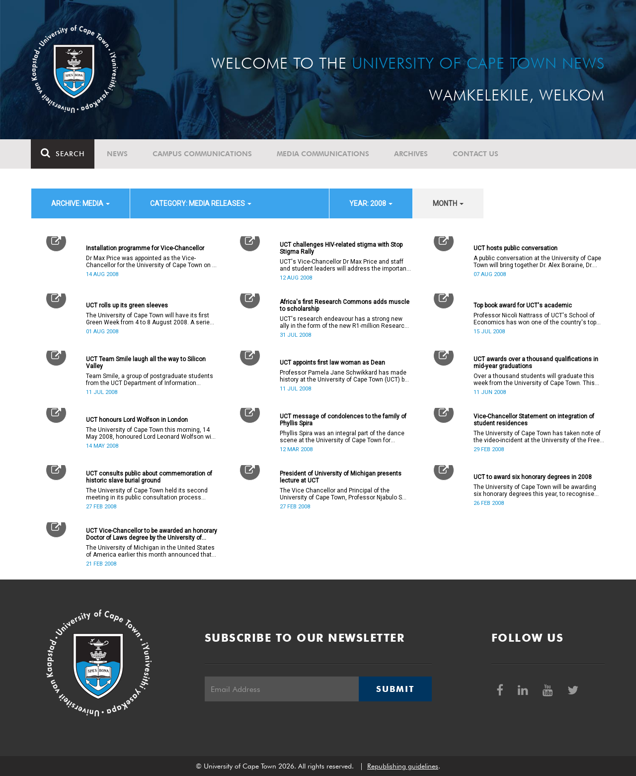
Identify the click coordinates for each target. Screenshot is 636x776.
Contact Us (476, 154)
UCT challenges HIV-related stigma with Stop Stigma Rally (341, 248)
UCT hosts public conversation (515, 248)
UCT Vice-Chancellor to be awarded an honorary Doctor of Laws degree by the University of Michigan (151, 534)
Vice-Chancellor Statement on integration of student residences (534, 420)
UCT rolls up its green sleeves (127, 305)
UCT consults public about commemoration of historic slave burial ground (149, 477)
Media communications (323, 154)
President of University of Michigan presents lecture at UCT (340, 477)
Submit (395, 689)
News (117, 154)
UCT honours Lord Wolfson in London (137, 419)
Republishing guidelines (402, 766)
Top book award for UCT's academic (523, 305)
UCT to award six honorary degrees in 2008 (533, 477)
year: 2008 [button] (371, 203)
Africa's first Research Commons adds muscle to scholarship (344, 305)
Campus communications (202, 154)
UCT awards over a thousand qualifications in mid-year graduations (536, 363)
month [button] (448, 203)
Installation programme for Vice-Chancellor (145, 248)
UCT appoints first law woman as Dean (332, 362)
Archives (411, 154)
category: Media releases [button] (200, 203)
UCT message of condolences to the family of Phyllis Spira (343, 420)
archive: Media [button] (80, 203)
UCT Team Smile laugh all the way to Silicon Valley (146, 363)
